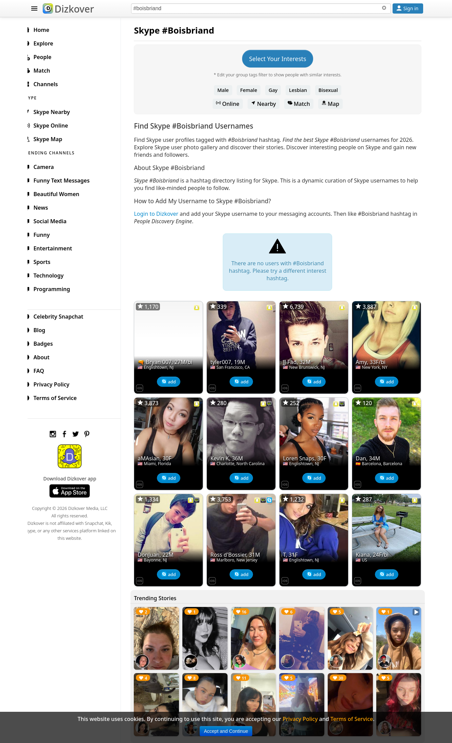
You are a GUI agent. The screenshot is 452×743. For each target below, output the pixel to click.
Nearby (266, 104)
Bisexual (331, 90)
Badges (46, 342)
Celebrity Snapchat (62, 315)
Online (230, 104)
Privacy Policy (55, 383)
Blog (43, 329)
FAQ (42, 370)
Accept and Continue (226, 731)
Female (251, 90)
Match (301, 104)
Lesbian (301, 90)
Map (333, 104)
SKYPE (38, 97)
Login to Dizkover (162, 213)
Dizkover (68, 8)
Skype (152, 30)
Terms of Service (58, 397)
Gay (275, 90)
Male (226, 90)
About (45, 356)
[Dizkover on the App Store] (145, 386)
